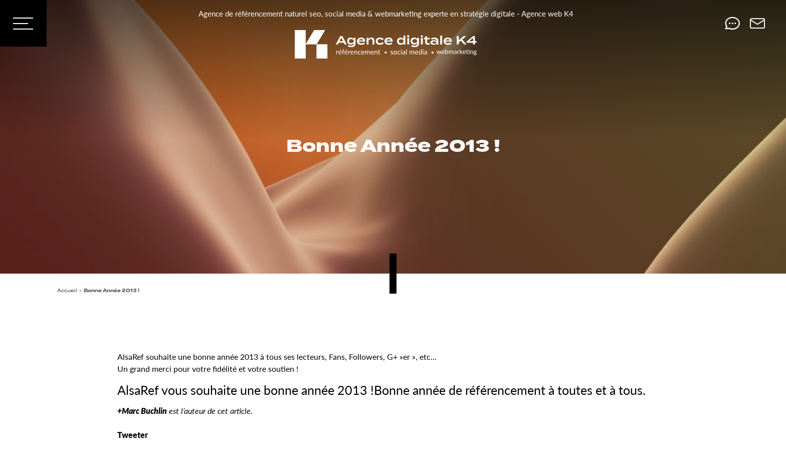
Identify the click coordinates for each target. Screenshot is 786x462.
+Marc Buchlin (142, 410)
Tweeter (132, 434)
